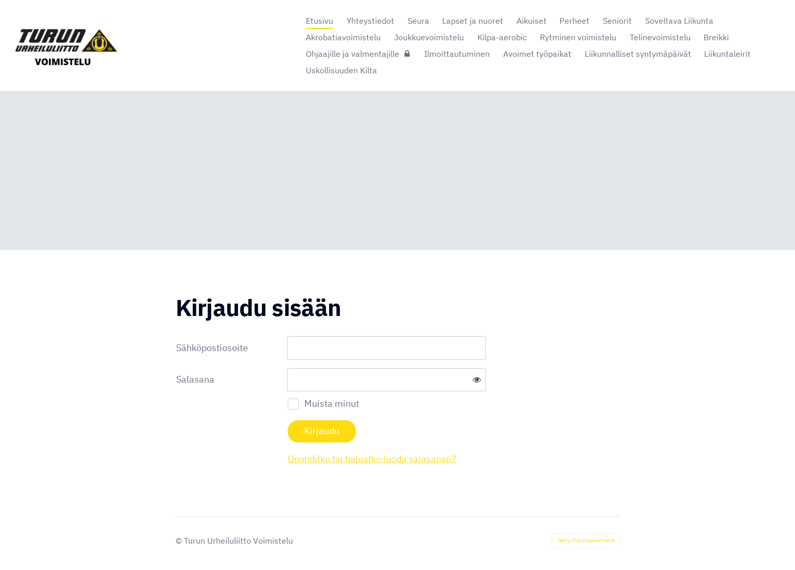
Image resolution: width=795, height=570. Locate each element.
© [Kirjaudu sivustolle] (180, 540)
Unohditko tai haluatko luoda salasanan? (372, 459)
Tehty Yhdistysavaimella (585, 540)
